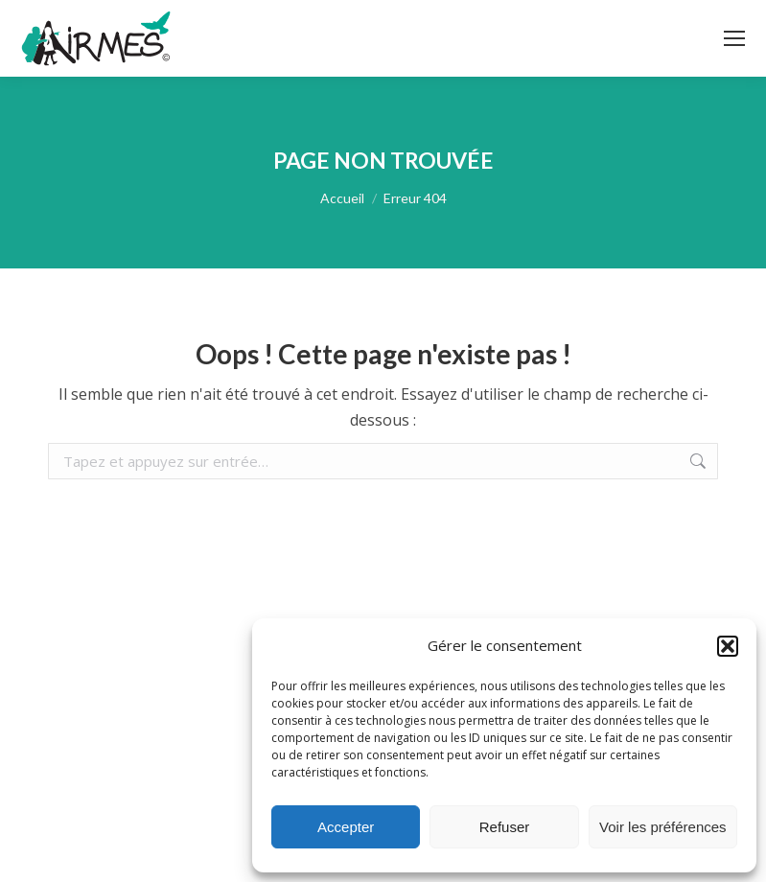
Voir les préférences (663, 827)
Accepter (345, 827)
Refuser (504, 827)
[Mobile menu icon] (734, 38)
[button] (727, 646)
